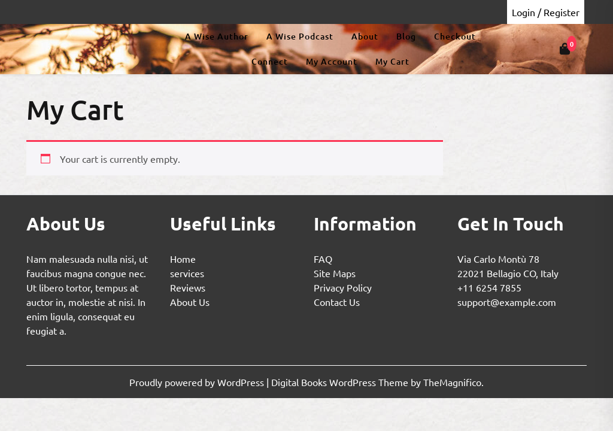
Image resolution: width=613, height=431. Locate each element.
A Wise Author (216, 36)
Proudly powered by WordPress (197, 382)
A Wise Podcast (299, 36)
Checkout (455, 36)
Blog (406, 36)
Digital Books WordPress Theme (341, 382)
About (364, 36)
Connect (269, 61)
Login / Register (545, 12)
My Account (331, 61)
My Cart (392, 61)
